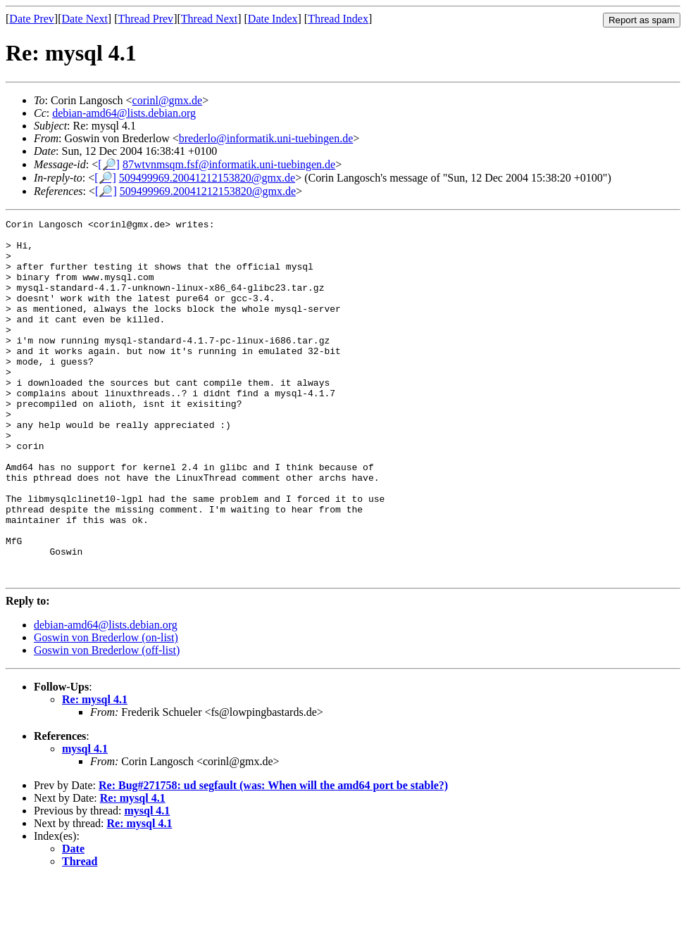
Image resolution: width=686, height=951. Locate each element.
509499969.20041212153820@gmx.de (207, 178)
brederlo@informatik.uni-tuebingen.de (266, 138)
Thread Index (338, 19)
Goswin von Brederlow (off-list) (107, 722)
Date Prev (31, 19)
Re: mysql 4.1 (94, 771)
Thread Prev (145, 19)
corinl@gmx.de (167, 100)
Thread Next (209, 19)
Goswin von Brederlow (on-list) (106, 709)
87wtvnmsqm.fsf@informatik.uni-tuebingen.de (229, 164)
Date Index (273, 19)
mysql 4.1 (85, 820)
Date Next (85, 19)
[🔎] (109, 164)
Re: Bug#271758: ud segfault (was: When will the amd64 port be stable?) (273, 857)
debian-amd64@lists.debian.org (124, 113)
